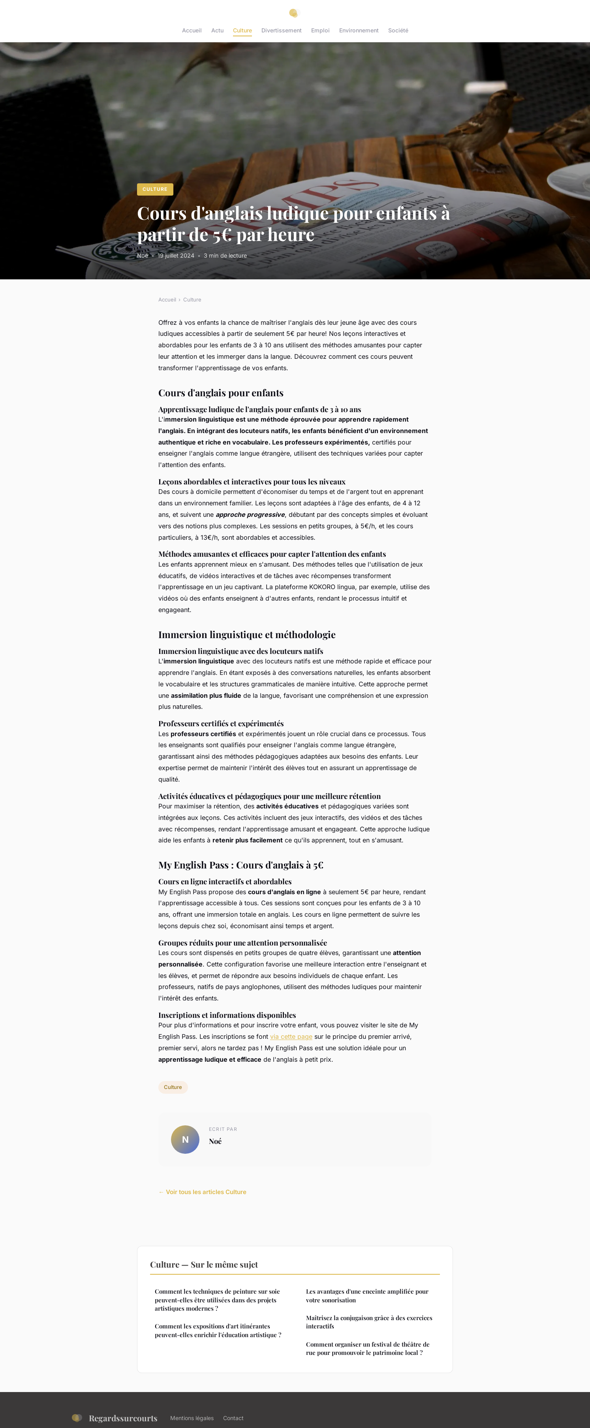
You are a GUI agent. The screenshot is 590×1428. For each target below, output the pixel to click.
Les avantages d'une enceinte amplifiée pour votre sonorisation (367, 1295)
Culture (242, 30)
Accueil (192, 30)
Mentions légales (192, 1418)
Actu (217, 30)
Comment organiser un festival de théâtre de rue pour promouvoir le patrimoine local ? (368, 1348)
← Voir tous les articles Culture (202, 1192)
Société (398, 30)
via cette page (291, 1036)
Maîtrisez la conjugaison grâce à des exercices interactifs (369, 1322)
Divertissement (281, 30)
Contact (233, 1418)
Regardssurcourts (114, 1418)
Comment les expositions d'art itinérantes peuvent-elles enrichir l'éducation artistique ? (218, 1330)
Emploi (320, 30)
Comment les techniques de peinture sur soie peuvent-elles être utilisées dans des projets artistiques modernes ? (217, 1299)
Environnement (359, 30)
